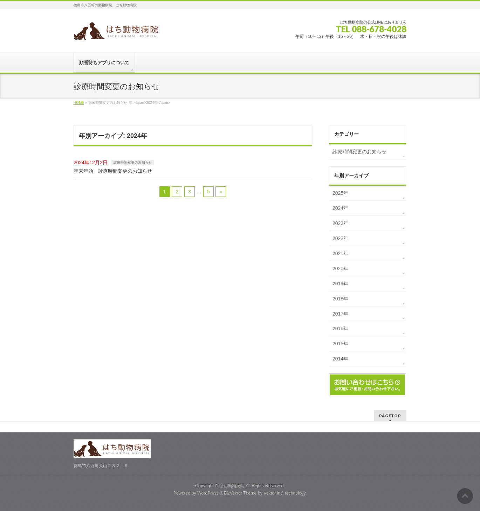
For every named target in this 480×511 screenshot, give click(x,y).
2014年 (340, 358)
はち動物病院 (232, 485)
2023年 (340, 223)
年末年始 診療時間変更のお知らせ (113, 171)
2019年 (340, 283)
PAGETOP (390, 415)
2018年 (340, 298)
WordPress (208, 493)
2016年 (340, 328)
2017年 (340, 314)
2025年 (340, 193)
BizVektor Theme (240, 493)
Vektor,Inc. (273, 493)
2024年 (340, 208)
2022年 (340, 238)
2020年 (340, 268)
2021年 (340, 253)
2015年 (340, 343)
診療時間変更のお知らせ (133, 162)
